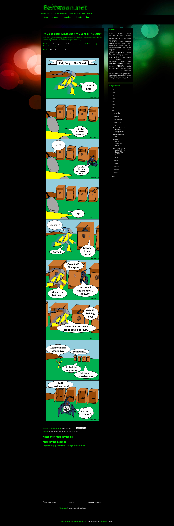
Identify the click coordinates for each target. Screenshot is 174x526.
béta (121, 35)
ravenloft (111, 66)
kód (130, 55)
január (116, 173)
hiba (117, 47)
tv (130, 77)
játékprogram (116, 52)
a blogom (55, 17)
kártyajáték (112, 55)
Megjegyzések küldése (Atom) (77, 508)
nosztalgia (112, 63)
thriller (129, 75)
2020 (114, 92)
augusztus (117, 122)
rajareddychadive (93, 521)
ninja (129, 61)
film (121, 41)
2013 (114, 107)
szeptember (118, 119)
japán (129, 50)
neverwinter (128, 59)
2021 (114, 89)
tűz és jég (125, 77)
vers (110, 79)
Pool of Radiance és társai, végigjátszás (119, 130)
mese (110, 59)
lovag (123, 57)
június (116, 158)
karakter (129, 52)
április (116, 164)
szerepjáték (122, 75)
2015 (114, 101)
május (116, 161)
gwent (129, 43)
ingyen (112, 50)
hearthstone (112, 47)
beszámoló (113, 35)
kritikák (79, 17)
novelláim (67, 17)
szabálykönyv (127, 73)
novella (120, 63)
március (117, 167)
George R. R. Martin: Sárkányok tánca (117, 142)
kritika (117, 57)
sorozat (111, 71)
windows (114, 79)
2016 (114, 98)
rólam (46, 17)
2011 (114, 177)
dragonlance (118, 38)
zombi (124, 79)
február (116, 170)
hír (120, 47)
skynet (129, 68)
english (50, 431)
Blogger (110, 521)
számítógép (113, 75)
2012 (114, 110)
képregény (62, 431)
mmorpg (118, 60)
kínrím (126, 55)
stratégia (118, 73)
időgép (129, 47)
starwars (111, 73)
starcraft (75, 431)
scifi (118, 68)
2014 (114, 104)
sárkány (112, 68)
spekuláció (119, 71)
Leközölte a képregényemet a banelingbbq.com (64, 44)
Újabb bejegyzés (49, 502)
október (116, 116)
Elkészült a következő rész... (59, 50)
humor (56, 431)
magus (129, 57)
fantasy (113, 41)
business (128, 35)
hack (130, 45)
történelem (117, 77)
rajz (67, 431)
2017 (114, 95)
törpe (111, 77)
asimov (129, 33)
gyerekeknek (113, 45)
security (123, 68)
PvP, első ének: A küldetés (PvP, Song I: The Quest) (119, 151)
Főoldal (71, 502)
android (120, 33)
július (116, 125)
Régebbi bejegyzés (95, 502)
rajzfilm (129, 63)
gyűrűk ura (123, 45)
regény (120, 65)
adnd (111, 33)
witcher (119, 79)
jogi (87, 17)
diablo (111, 38)
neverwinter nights (117, 61)
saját (70, 431)
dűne (124, 38)
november (117, 113)
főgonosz (117, 43)
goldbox (124, 43)
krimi (110, 57)
